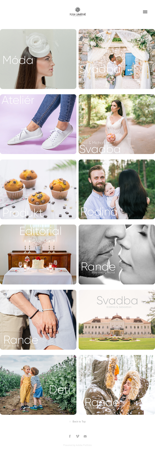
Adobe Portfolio (84, 445)
